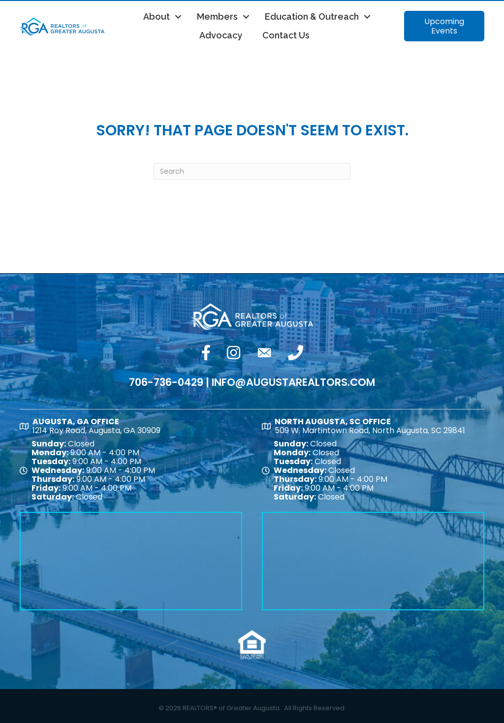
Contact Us (286, 35)
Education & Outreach (312, 16)
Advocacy (220, 35)
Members (217, 16)
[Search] (252, 171)
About (156, 16)
